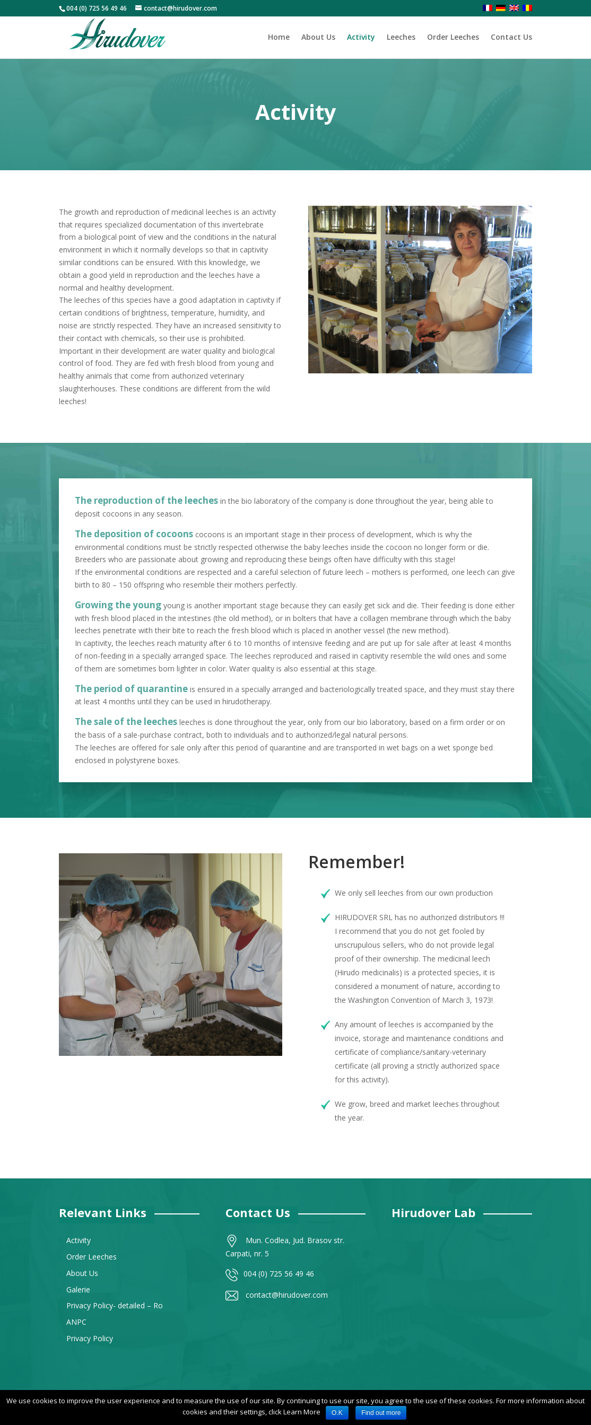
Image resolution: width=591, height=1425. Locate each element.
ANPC (76, 1322)
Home (279, 37)
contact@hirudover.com (287, 1295)
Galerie (78, 1289)
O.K (337, 1413)
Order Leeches (453, 37)
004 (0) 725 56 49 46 (279, 1274)
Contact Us (511, 37)
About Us (318, 37)
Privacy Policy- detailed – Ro (114, 1305)
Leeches (401, 37)
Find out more (381, 1413)
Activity (361, 37)
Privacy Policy (89, 1338)
